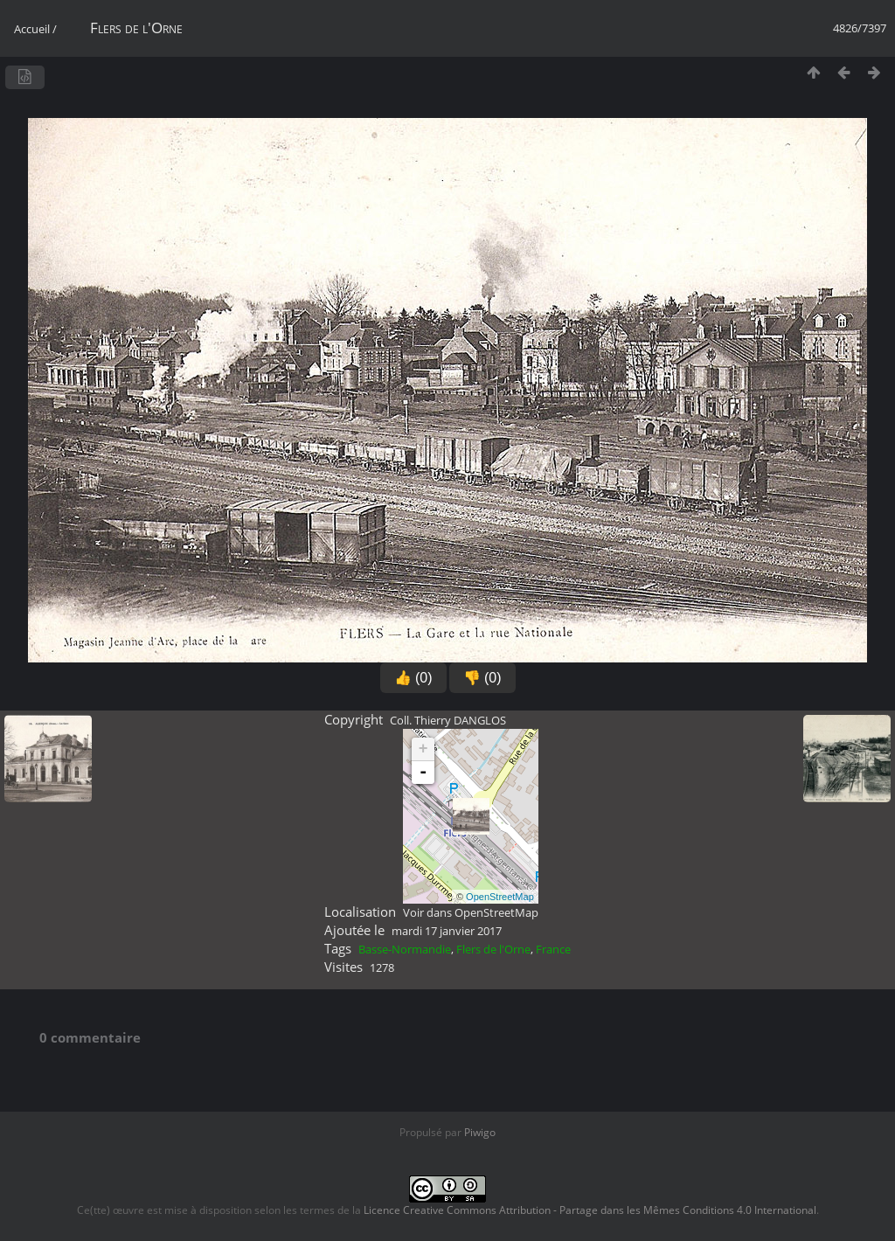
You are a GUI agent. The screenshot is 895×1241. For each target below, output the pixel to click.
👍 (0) (413, 677)
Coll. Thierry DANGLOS (448, 720)
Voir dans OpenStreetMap (470, 912)
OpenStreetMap (500, 896)
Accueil (32, 29)
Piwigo (480, 1132)
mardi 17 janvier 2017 (447, 931)
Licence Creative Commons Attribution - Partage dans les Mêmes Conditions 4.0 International (590, 1210)
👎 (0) (482, 677)
